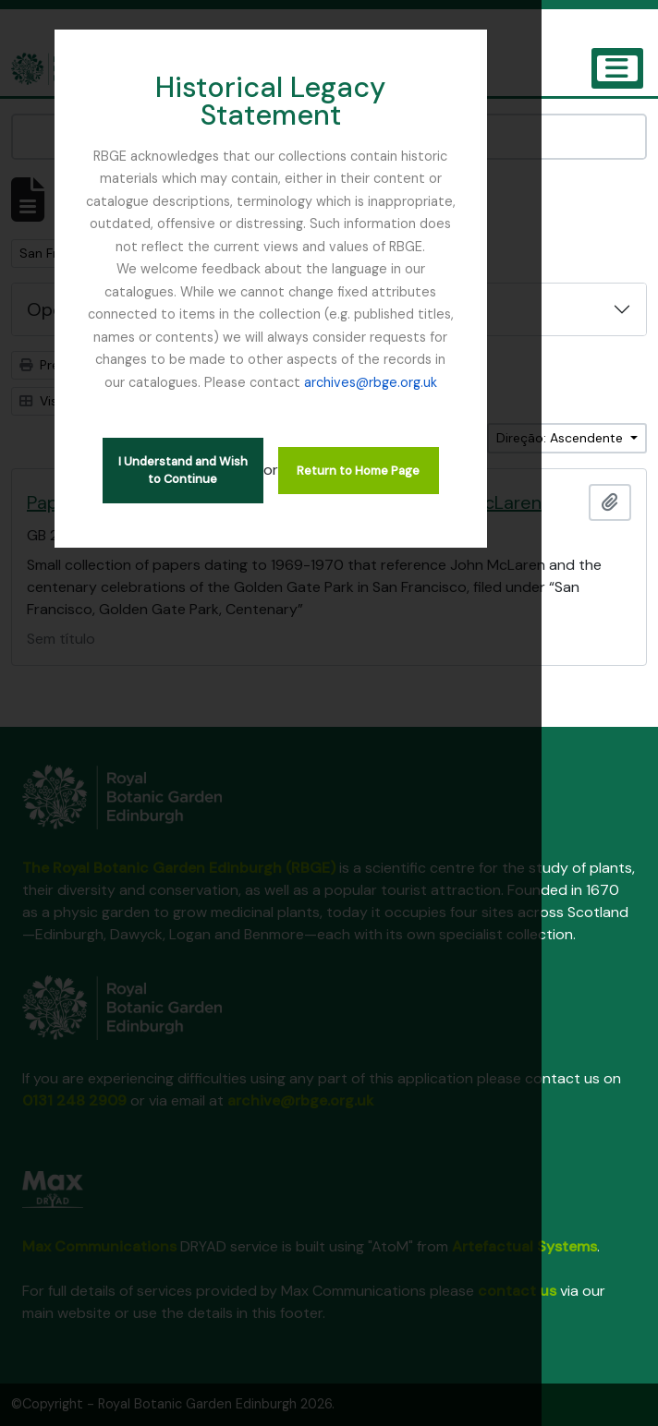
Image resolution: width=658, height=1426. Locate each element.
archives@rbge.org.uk (378, 308)
